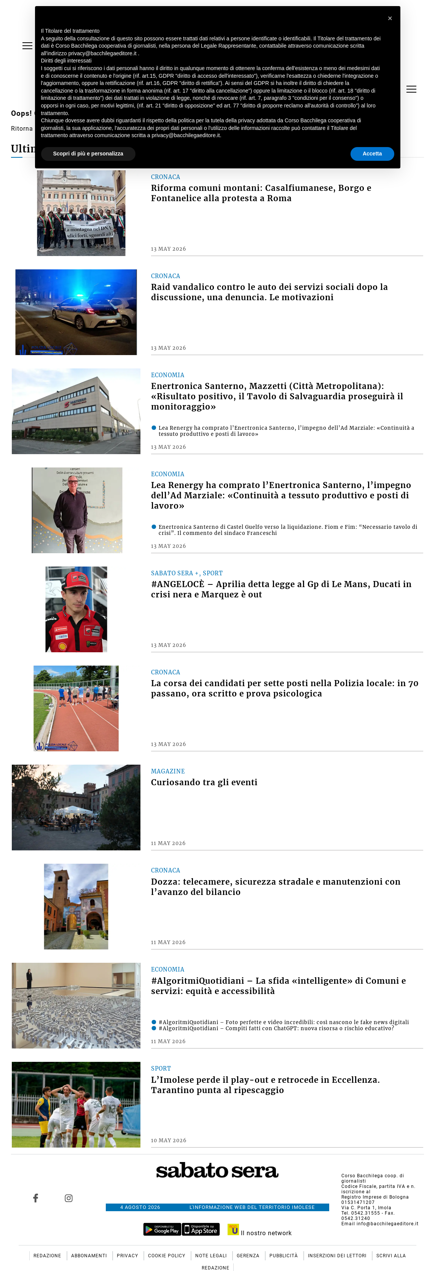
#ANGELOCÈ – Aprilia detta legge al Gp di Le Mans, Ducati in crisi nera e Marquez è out (281, 589)
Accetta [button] (372, 153)
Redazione (48, 1255)
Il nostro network (260, 1233)
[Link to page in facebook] (35, 1198)
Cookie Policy (167, 1255)
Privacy (128, 1255)
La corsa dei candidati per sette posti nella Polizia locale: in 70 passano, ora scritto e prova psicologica (285, 689)
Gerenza (249, 1255)
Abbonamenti (89, 1255)
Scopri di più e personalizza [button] (88, 153)
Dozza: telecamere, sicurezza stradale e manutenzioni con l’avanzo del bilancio (276, 887)
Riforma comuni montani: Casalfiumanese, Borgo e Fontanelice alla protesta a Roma (261, 193)
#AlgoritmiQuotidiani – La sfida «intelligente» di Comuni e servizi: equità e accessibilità (278, 986)
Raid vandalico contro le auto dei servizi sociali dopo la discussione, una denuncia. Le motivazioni (269, 292)
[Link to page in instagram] (68, 1198)
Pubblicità (284, 1255)
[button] (390, 18)
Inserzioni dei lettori (338, 1255)
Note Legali (211, 1255)
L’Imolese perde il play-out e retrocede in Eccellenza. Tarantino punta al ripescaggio (265, 1085)
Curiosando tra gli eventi (204, 783)
